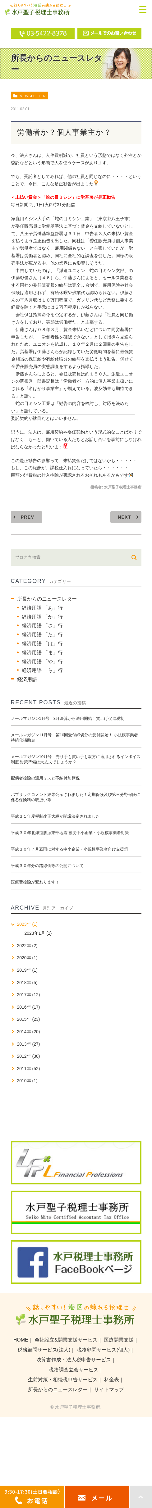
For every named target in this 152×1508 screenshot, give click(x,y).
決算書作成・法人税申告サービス (73, 1359)
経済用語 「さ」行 (42, 625)
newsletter (33, 96)
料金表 (111, 1379)
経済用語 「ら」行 (42, 670)
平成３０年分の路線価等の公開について (47, 865)
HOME (20, 1339)
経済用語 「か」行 (42, 617)
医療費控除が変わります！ (35, 882)
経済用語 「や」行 (42, 661)
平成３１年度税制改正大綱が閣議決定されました (55, 816)
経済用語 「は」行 (42, 643)
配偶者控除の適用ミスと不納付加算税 (45, 778)
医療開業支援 (119, 1339)
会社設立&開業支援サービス (66, 1339)
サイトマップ (109, 1389)
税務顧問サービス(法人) (44, 1349)
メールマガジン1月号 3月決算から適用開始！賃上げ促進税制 (67, 718)
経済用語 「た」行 (42, 634)
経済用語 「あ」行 (42, 608)
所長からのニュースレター (47, 599)
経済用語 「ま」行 (42, 652)
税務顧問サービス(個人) (103, 1349)
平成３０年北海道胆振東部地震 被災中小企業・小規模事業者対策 (70, 832)
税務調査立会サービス (74, 1369)
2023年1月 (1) (38, 933)
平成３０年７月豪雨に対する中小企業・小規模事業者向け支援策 (69, 849)
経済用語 (27, 679)
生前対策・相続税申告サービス (63, 1379)
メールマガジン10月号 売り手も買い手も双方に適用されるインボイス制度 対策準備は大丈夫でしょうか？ (75, 759)
